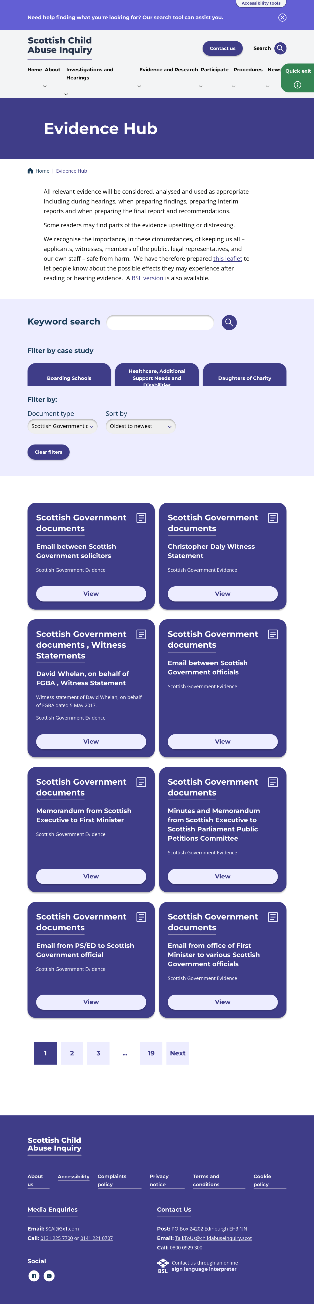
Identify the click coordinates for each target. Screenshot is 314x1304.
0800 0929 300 (186, 1247)
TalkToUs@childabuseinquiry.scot (213, 1238)
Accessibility (74, 1177)
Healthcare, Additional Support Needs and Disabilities (157, 378)
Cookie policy (262, 1180)
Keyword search (64, 321)
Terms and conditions (206, 1180)
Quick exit (298, 71)
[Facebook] (34, 1275)
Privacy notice (159, 1180)
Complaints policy (112, 1180)
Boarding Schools (69, 378)
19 (151, 1053)
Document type (51, 413)
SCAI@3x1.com (62, 1228)
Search (262, 48)
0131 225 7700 (56, 1238)
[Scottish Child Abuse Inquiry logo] (60, 48)
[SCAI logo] (54, 1146)
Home (35, 69)
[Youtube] (49, 1275)
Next (178, 1053)
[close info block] (282, 18)
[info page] (297, 85)
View (91, 593)
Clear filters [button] (48, 452)
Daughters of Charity (244, 378)
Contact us (223, 48)
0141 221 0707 (96, 1238)
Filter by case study (60, 351)
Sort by (116, 413)
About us (35, 1180)
